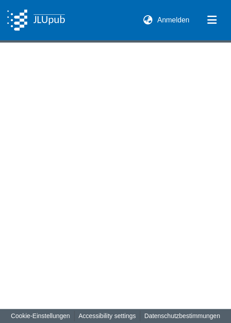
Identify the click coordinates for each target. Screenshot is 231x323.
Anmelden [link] (173, 20)
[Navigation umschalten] (211, 20)
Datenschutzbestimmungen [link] (182, 315)
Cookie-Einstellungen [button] (40, 315)
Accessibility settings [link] (107, 315)
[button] (36, 20)
